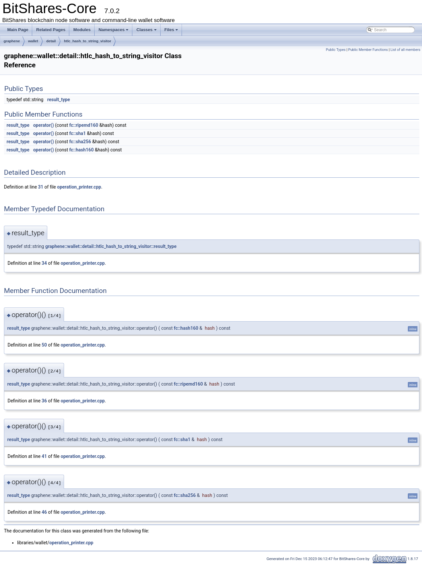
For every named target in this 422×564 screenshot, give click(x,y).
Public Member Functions (368, 50)
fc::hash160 (81, 149)
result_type (58, 99)
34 (44, 263)
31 (40, 187)
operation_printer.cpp (79, 187)
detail (51, 41)
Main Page (17, 29)
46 (44, 512)
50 (44, 345)
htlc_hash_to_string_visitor (87, 41)
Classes (146, 29)
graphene (12, 41)
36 (44, 400)
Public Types (335, 50)
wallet (33, 41)
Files (171, 29)
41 (44, 456)
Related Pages (50, 29)
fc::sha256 (80, 141)
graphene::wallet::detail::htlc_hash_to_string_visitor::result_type (111, 246)
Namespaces (114, 29)
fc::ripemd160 (83, 125)
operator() (43, 125)
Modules (82, 29)
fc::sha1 (77, 133)
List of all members (405, 50)
